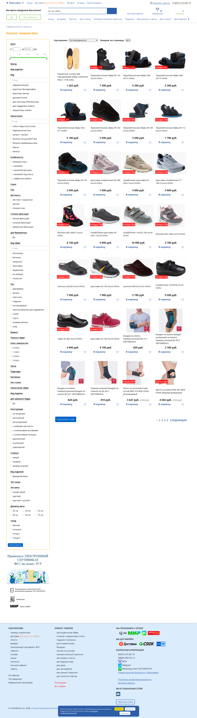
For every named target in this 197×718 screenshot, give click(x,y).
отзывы (14, 654)
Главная (10, 26)
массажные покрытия (67, 672)
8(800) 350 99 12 (126, 657)
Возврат (71, 3)
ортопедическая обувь (67, 632)
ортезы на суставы (66, 650)
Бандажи (61, 19)
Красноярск (15, 3)
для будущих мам (65, 661)
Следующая (178, 420)
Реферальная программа (20, 682)
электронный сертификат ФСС (25, 647)
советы (13, 669)
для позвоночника (65, 643)
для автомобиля (64, 669)
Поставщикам (15, 679)
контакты (14, 661)
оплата (13, 640)
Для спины (85, 19)
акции (13, 658)
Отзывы (81, 3)
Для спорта (165, 19)
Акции (30, 3)
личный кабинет (18, 665)
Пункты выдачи (94, 3)
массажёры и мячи (66, 658)
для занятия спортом (67, 676)
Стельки (50, 19)
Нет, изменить (30, 17)
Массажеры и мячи (147, 19)
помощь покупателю (20, 632)
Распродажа (60, 682)
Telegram (124, 665)
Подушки (129, 19)
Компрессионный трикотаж (108, 19)
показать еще (66, 419)
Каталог (18, 26)
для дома (61, 665)
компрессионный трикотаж (70, 654)
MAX (122, 661)
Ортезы (73, 19)
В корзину (66, 89)
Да (11, 17)
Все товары (60, 686)
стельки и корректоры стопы (71, 636)
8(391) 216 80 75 (182, 3)
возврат (14, 643)
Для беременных (183, 19)
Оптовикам (13, 675)
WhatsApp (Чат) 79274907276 (135, 668)
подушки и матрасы (66, 640)
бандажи (61, 647)
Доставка (50, 2)
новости (14, 650)
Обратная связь (125, 702)
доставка (25, 636)
